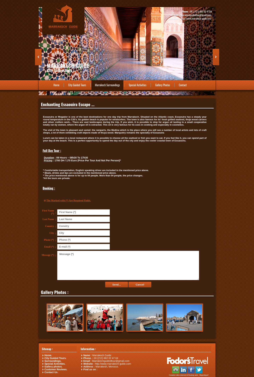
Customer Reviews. (56, 369)
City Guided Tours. (55, 358)
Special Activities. (55, 363)
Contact (183, 85)
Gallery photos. (54, 366)
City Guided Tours (77, 85)
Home (56, 85)
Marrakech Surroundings (107, 85)
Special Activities (137, 85)
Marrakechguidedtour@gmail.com (195, 15)
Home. (48, 355)
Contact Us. (51, 372)
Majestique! (203, 375)
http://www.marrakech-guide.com (196, 18)
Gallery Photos (162, 85)
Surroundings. (53, 361)
